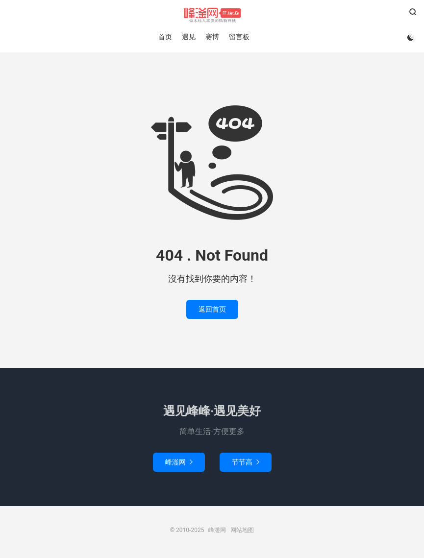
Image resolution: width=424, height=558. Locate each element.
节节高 (245, 462)
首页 (165, 37)
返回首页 (212, 309)
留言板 (239, 37)
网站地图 (242, 530)
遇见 (189, 37)
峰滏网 (212, 15)
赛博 (212, 37)
